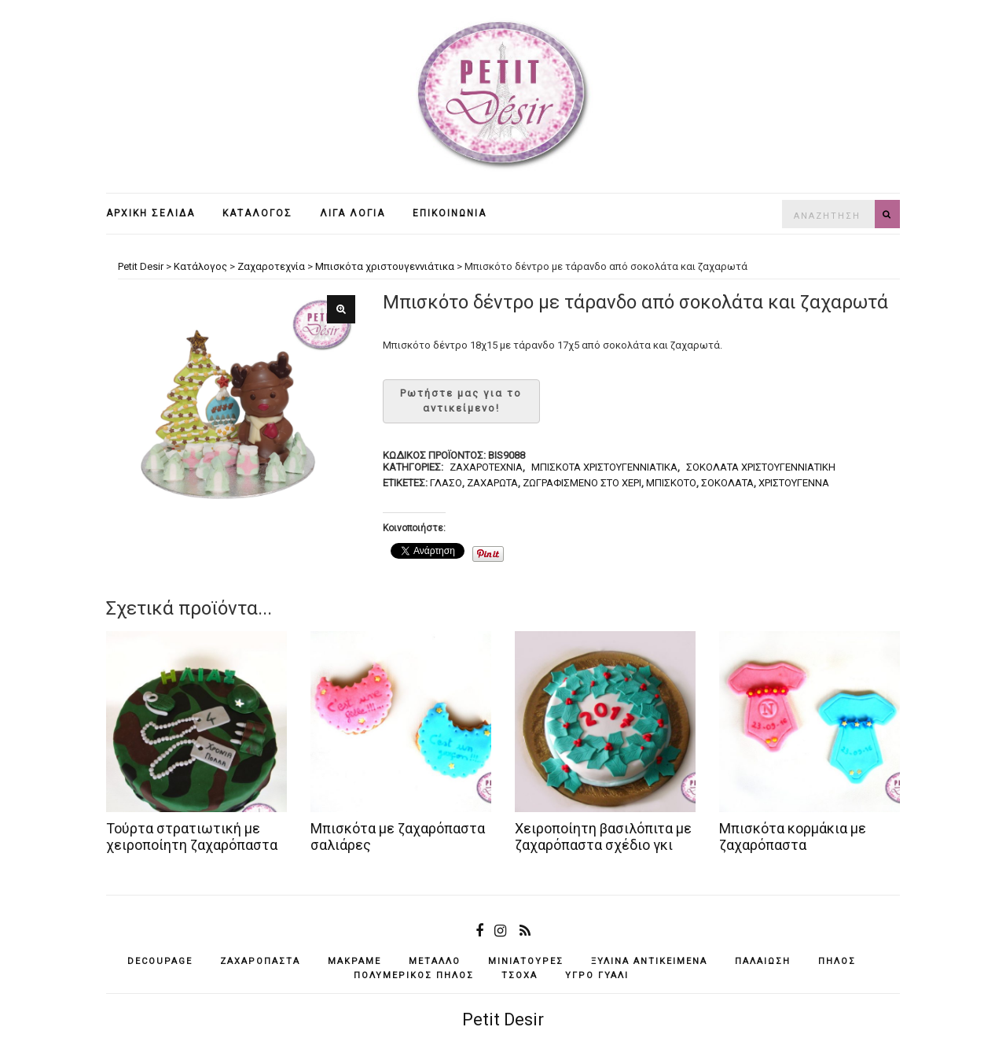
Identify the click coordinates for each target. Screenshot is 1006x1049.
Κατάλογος (257, 213)
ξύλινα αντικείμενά (649, 961)
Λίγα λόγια (352, 213)
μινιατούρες (526, 961)
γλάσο (446, 483)
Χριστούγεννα (793, 483)
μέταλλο (435, 961)
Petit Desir (503, 1019)
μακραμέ (354, 961)
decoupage (160, 961)
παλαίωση (763, 961)
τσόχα (519, 975)
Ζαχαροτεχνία (486, 467)
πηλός (837, 961)
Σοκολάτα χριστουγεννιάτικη (760, 467)
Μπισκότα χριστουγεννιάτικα (604, 467)
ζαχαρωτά (492, 483)
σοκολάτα (727, 483)
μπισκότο (671, 483)
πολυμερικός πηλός (414, 975)
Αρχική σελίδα (150, 213)
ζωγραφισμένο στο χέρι (582, 483)
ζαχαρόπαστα (260, 961)
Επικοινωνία (449, 213)
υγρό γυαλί (597, 975)
